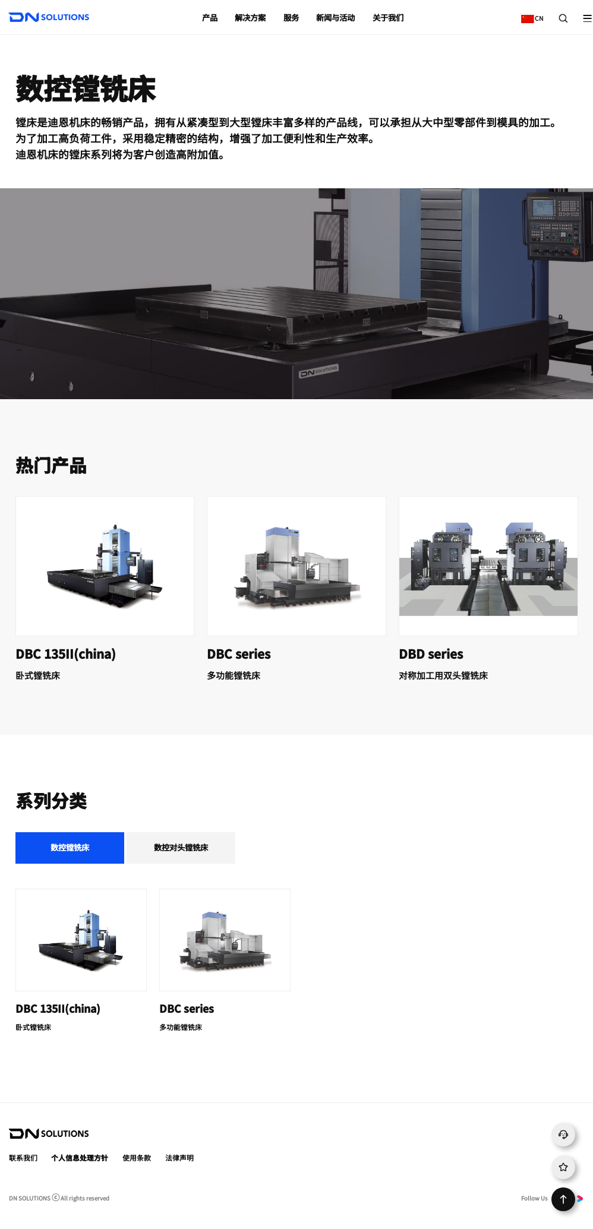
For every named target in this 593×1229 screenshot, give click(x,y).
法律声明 (179, 1157)
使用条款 (136, 1157)
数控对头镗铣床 (181, 847)
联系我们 (23, 1157)
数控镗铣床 (70, 847)
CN (529, 14)
